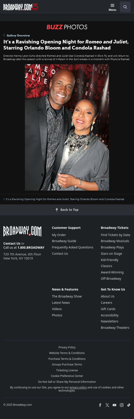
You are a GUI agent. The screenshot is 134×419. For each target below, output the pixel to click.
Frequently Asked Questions (72, 247)
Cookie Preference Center (67, 376)
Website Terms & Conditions (67, 353)
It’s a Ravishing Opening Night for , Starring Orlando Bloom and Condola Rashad (63, 199)
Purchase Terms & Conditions (67, 359)
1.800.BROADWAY (31, 247)
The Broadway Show (67, 296)
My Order (59, 235)
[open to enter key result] (125, 7)
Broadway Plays (112, 247)
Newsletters (109, 321)
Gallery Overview (16, 35)
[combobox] (123, 7)
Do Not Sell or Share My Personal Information (67, 382)
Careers (106, 302)
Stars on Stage (111, 253)
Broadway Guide (64, 241)
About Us (107, 296)
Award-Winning (112, 272)
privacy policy (78, 387)
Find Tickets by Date (115, 235)
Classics (106, 266)
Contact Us (11, 243)
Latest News (61, 302)
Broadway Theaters (115, 327)
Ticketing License (67, 370)
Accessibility (110, 315)
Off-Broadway (111, 278)
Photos (57, 315)
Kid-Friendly (109, 260)
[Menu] (112, 8)
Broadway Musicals (115, 241)
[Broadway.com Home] (20, 7)
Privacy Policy (67, 347)
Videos (57, 309)
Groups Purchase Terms (67, 364)
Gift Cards (108, 309)
